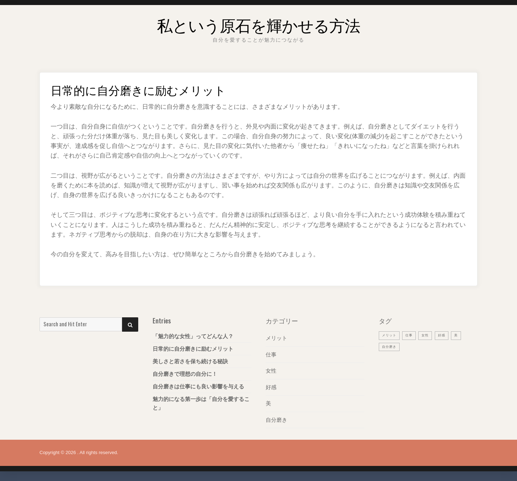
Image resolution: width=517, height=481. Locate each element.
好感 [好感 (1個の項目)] (448, 335)
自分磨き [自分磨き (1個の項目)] (390, 346)
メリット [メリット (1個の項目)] (390, 335)
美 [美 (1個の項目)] (463, 335)
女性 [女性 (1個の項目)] (430, 335)
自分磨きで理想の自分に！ (185, 374)
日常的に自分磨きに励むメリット (193, 349)
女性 (271, 370)
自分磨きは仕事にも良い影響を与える (198, 386)
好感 (271, 386)
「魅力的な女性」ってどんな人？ (193, 336)
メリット (276, 338)
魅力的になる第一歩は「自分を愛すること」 (201, 403)
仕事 (271, 354)
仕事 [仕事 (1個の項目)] (412, 335)
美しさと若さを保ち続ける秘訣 (190, 361)
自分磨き (276, 419)
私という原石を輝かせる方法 (258, 23)
